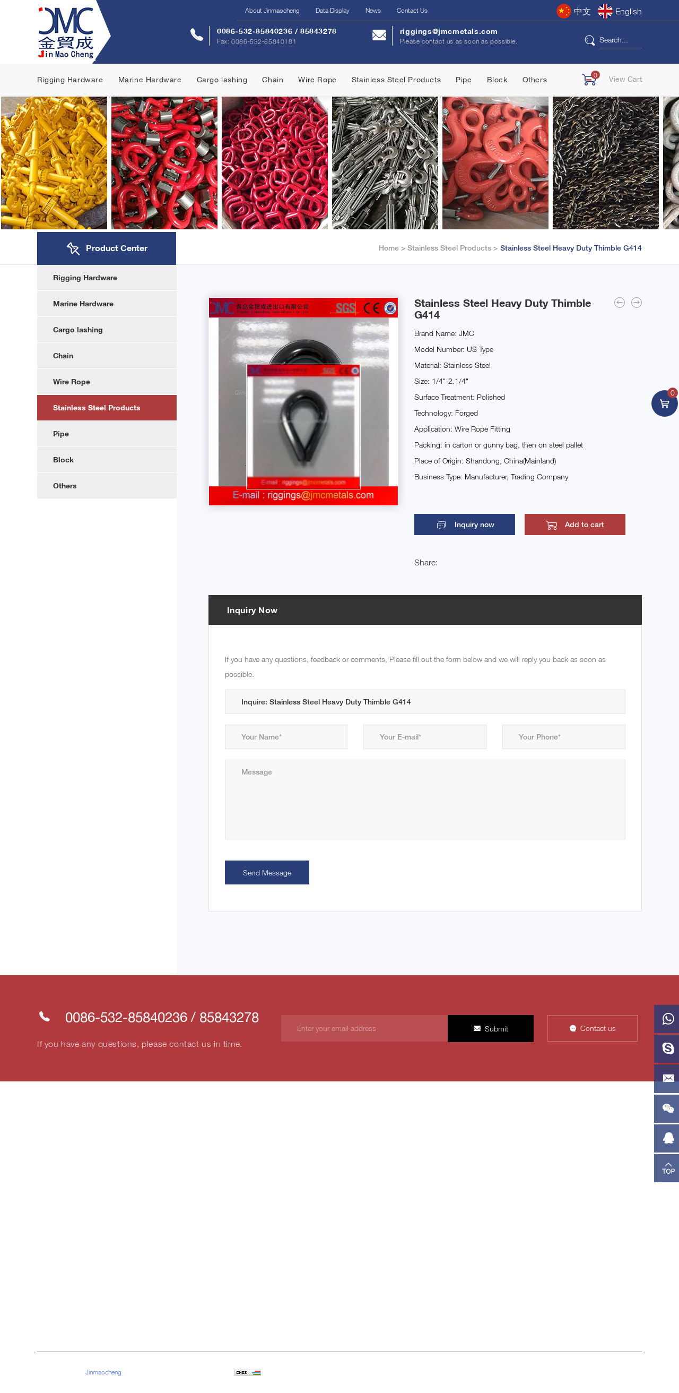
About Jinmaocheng (272, 10)
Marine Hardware (150, 79)
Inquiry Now (252, 610)
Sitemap (279, 1372)
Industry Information (418, 1176)
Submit (494, 1029)
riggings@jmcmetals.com (449, 31)
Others (535, 79)
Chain (272, 79)
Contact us (598, 1028)
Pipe (464, 79)
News (373, 10)
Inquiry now (466, 524)
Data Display (333, 10)
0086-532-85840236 (256, 31)
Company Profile (167, 1157)
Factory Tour (160, 1233)
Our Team (156, 1252)
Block (497, 79)
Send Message (267, 872)
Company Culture (169, 1176)
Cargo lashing (222, 79)
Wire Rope (317, 79)
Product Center (61, 1233)
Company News (412, 1157)
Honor (151, 1195)
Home (389, 248)
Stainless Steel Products (396, 79)
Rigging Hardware (70, 79)
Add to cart (561, 524)
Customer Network (171, 1214)
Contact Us (412, 10)
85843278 (318, 31)
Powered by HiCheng (326, 1372)
